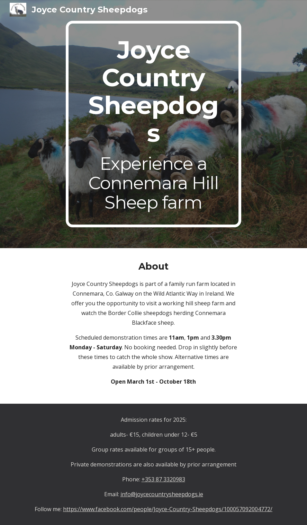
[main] (154, 124)
